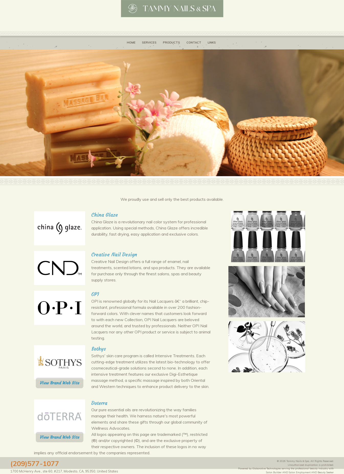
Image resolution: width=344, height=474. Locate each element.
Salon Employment (299, 472)
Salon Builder (274, 472)
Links (212, 42)
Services (149, 42)
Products (171, 42)
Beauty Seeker (326, 472)
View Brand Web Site (59, 383)
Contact (193, 42)
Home (131, 42)
